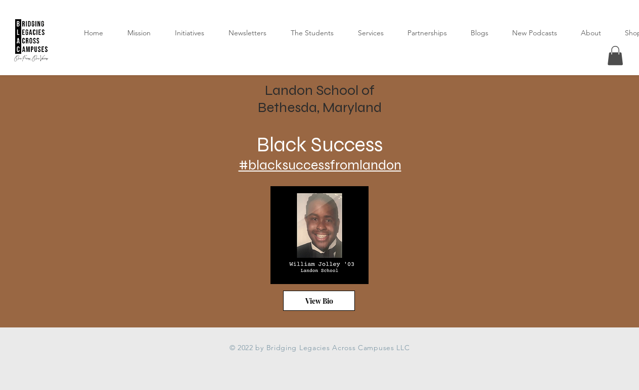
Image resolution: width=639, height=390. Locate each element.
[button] (615, 55)
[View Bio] (319, 301)
